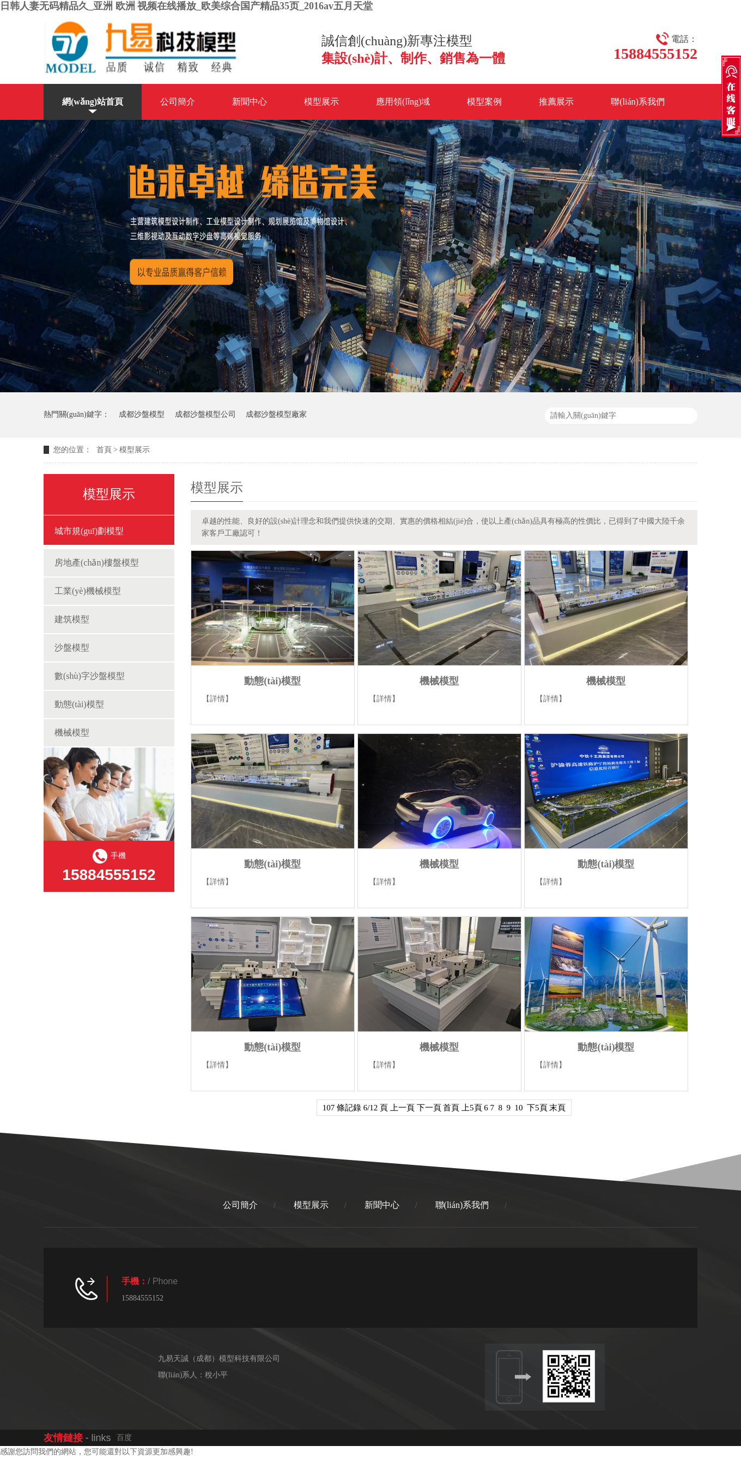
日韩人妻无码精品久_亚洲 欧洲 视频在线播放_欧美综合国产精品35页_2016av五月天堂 (186, 6)
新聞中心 (249, 101)
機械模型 (71, 732)
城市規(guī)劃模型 (89, 531)
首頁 (104, 450)
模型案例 (484, 101)
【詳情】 (217, 699)
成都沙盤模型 (142, 414)
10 (519, 1107)
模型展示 (321, 101)
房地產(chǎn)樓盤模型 (96, 562)
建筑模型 (71, 619)
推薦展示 (556, 101)
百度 (124, 1437)
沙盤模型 (71, 647)
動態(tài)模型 (79, 704)
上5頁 (471, 1107)
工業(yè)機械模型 (87, 591)
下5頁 (537, 1107)
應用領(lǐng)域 (403, 101)
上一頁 (402, 1107)
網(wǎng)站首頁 (92, 101)
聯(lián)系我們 (638, 101)
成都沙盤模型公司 (205, 414)
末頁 (557, 1107)
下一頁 (429, 1107)
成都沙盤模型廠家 (276, 414)
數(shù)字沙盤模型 (89, 676)
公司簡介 (177, 101)
